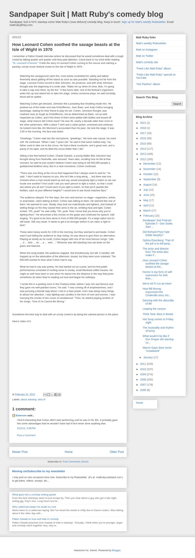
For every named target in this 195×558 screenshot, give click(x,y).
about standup (29, 399)
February (149, 215)
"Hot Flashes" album (148, 84)
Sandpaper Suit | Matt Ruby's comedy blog (86, 14)
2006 (143, 390)
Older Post (117, 451)
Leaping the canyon (154, 308)
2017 (143, 133)
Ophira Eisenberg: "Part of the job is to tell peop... (158, 242)
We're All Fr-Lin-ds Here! (157, 283)
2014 (143, 148)
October (148, 174)
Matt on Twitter (144, 55)
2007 (143, 384)
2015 (143, 143)
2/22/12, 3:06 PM (26, 428)
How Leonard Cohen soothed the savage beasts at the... (156, 263)
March (147, 210)
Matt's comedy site (147, 62)
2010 (143, 369)
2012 (143, 159)
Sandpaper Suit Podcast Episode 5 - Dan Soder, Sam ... (158, 223)
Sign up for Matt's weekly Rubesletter (143, 21)
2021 (143, 122)
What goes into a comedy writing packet (34, 494)
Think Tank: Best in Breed (158, 314)
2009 (143, 374)
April (146, 205)
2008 (143, 379)
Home (69, 451)
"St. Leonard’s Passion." (25, 63)
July (146, 189)
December (149, 163)
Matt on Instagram (146, 49)
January (148, 357)
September (150, 179)
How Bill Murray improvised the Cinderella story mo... (157, 292)
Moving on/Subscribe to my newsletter (38, 471)
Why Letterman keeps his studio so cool (34, 506)
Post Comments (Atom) (75, 461)
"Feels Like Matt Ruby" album (153, 68)
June (146, 194)
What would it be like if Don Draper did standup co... (158, 339)
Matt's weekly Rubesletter (151, 43)
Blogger (116, 550)
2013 (143, 153)
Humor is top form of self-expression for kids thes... (158, 275)
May (146, 200)
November (149, 168)
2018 (143, 127)
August (147, 184)
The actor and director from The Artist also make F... (156, 252)
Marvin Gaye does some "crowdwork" (157, 349)
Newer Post (20, 451)
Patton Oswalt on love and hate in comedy (35, 519)
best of (41, 399)
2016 (143, 138)
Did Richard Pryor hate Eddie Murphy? (156, 233)
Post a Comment (26, 435)
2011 (143, 363)
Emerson (21, 415)
